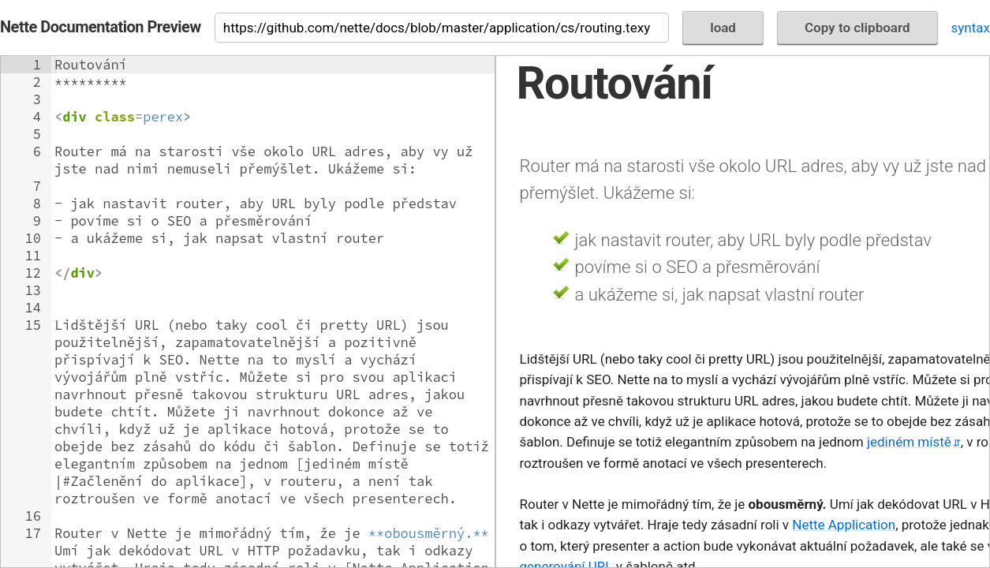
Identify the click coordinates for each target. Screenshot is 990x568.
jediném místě (909, 442)
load (723, 28)
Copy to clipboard (857, 28)
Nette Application (843, 524)
